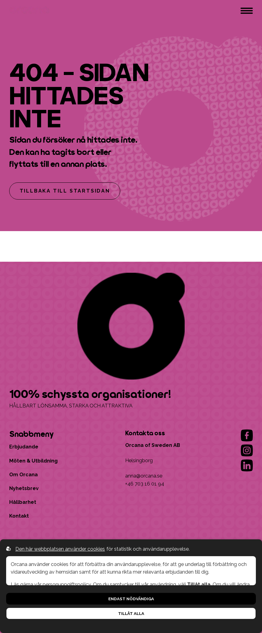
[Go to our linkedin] (247, 465)
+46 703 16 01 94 (144, 484)
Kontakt (19, 516)
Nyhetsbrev (24, 488)
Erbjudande (23, 447)
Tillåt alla (131, 613)
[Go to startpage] (30, 10)
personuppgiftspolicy (67, 584)
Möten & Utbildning (33, 461)
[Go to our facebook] (247, 435)
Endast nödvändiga (131, 598)
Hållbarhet (22, 502)
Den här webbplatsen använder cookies (60, 549)
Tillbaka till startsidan (65, 191)
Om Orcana (23, 475)
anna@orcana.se (143, 476)
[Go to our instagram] (247, 450)
